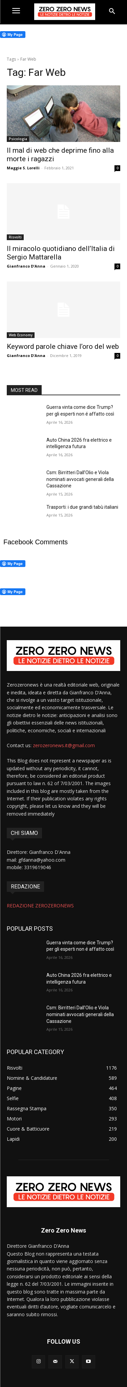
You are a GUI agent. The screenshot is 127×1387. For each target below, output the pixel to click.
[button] (112, 11)
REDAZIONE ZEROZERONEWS (40, 905)
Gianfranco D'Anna (26, 266)
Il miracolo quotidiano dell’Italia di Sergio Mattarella (61, 253)
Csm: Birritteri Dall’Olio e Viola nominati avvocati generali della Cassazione (80, 479)
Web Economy (21, 335)
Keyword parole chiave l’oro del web (63, 346)
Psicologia (18, 138)
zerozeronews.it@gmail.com (64, 745)
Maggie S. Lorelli (23, 167)
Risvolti (15, 237)
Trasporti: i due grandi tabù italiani (82, 507)
